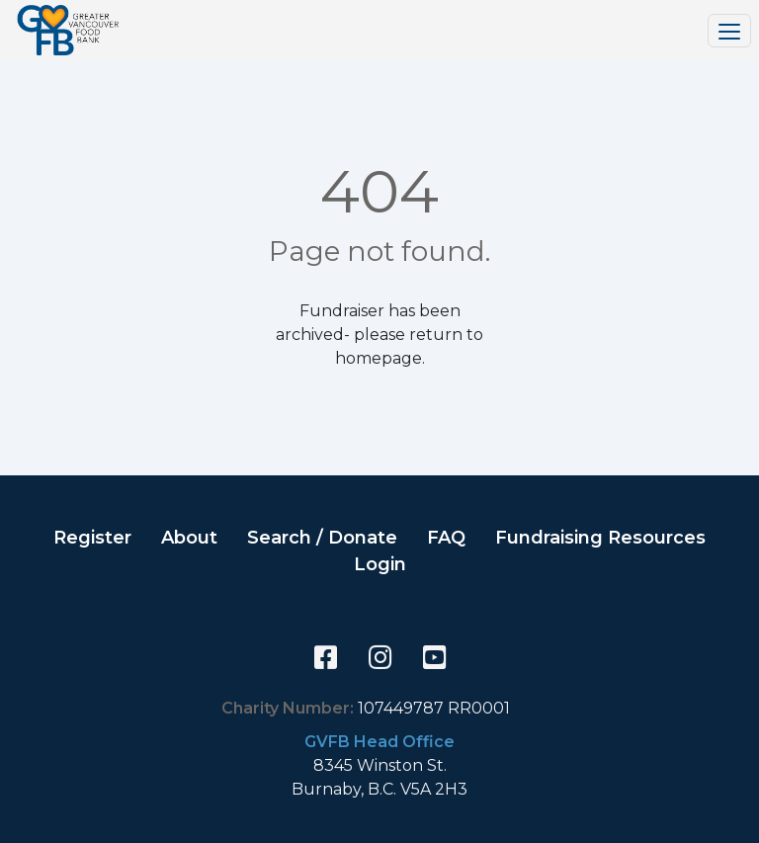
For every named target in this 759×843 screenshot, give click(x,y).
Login (380, 564)
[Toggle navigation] (729, 30)
